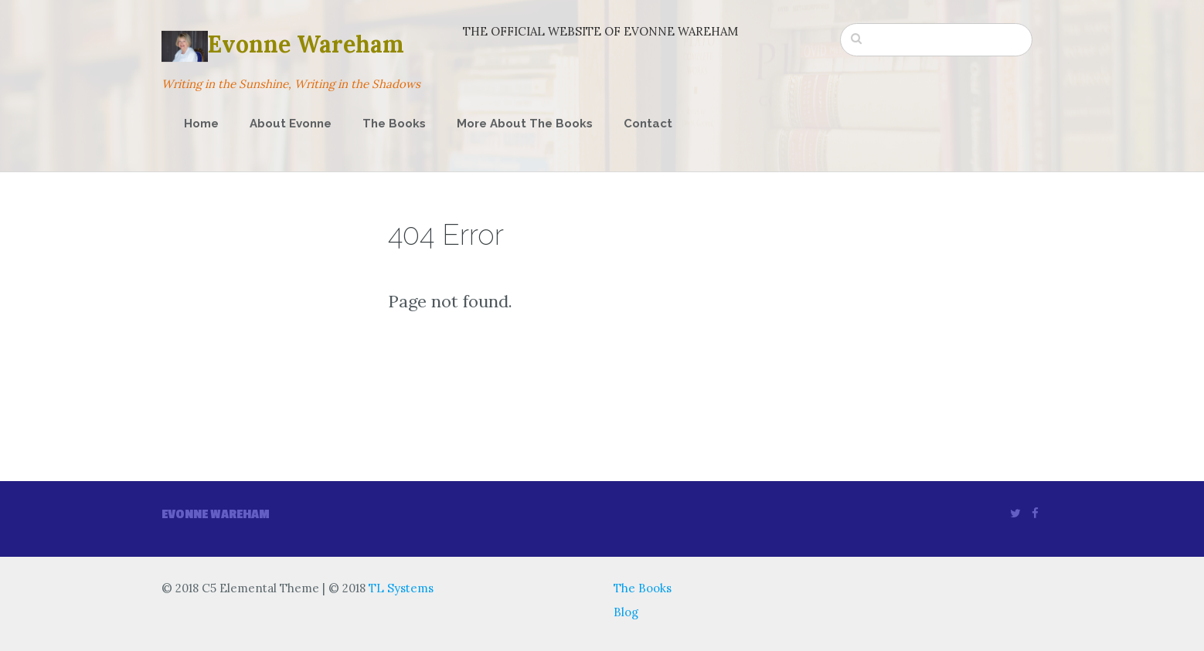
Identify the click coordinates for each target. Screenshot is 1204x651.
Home (201, 124)
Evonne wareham (216, 514)
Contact (648, 124)
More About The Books (525, 124)
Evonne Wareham (283, 44)
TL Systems (401, 588)
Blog (626, 612)
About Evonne (291, 124)
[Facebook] (1035, 513)
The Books (394, 124)
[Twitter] (1015, 513)
